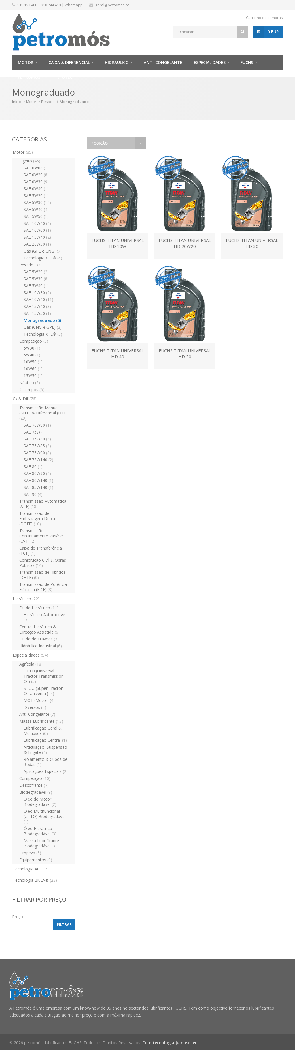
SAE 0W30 (36, 181)
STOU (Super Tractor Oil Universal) (43, 690)
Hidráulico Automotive (44, 617)
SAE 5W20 (36, 195)
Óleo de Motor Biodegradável (40, 801)
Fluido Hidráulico (38, 607)
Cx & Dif (25, 398)
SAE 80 (33, 466)
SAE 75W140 (38, 459)
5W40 (32, 355)
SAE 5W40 (36, 209)
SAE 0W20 (36, 175)
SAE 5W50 (36, 216)
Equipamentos (35, 859)
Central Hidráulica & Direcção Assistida (39, 629)
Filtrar (64, 924)
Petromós (29, 77)
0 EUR (273, 31)
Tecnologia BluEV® (35, 880)
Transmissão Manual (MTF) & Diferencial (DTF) (43, 413)
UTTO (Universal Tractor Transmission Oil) (44, 676)
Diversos (35, 707)
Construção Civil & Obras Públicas (42, 562)
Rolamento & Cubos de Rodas (45, 761)
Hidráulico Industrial (40, 646)
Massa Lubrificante (41, 721)
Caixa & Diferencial (69, 62)
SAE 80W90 (37, 473)
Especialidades (210, 62)
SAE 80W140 (38, 480)
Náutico (29, 382)
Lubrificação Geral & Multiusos (43, 730)
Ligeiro (29, 161)
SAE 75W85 (37, 446)
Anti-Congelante (163, 62)
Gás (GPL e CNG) (43, 251)
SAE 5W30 (37, 202)
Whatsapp (74, 5)
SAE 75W (35, 432)
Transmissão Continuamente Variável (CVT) (41, 536)
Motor (25, 62)
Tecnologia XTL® (43, 258)
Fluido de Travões (39, 639)
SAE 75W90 (37, 452)
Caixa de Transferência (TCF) (40, 550)
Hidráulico (117, 62)
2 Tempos (31, 389)
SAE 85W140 (38, 487)
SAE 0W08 (36, 168)
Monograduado (42, 320)
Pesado (48, 101)
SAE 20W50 (37, 244)
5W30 (32, 348)
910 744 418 (51, 5)
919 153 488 (27, 5)
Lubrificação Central (45, 740)
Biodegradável (35, 792)
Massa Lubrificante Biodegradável (41, 843)
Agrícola (31, 664)
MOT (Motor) (39, 700)
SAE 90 (33, 494)
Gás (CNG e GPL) (43, 327)
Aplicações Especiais (46, 771)
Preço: (18, 916)
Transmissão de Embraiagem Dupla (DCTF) (37, 518)
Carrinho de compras (264, 17)
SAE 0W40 (36, 188)
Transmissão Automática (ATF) (42, 503)
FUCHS (247, 62)
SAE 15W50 (37, 313)
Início (16, 101)
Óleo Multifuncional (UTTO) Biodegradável (44, 816)
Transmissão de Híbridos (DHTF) (42, 574)
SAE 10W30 (37, 292)
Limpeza (30, 852)
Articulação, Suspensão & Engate (45, 749)
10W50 (33, 362)
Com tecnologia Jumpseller (169, 1042)
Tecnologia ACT (30, 869)
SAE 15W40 (37, 237)
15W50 (33, 375)
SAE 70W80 (37, 425)
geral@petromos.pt (112, 5)
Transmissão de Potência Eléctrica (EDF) (43, 587)
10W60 (33, 368)
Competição (33, 341)
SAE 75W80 (37, 439)
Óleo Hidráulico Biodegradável (40, 831)
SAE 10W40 (37, 223)
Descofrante (34, 785)
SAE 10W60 (37, 230)
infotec (64, 77)
